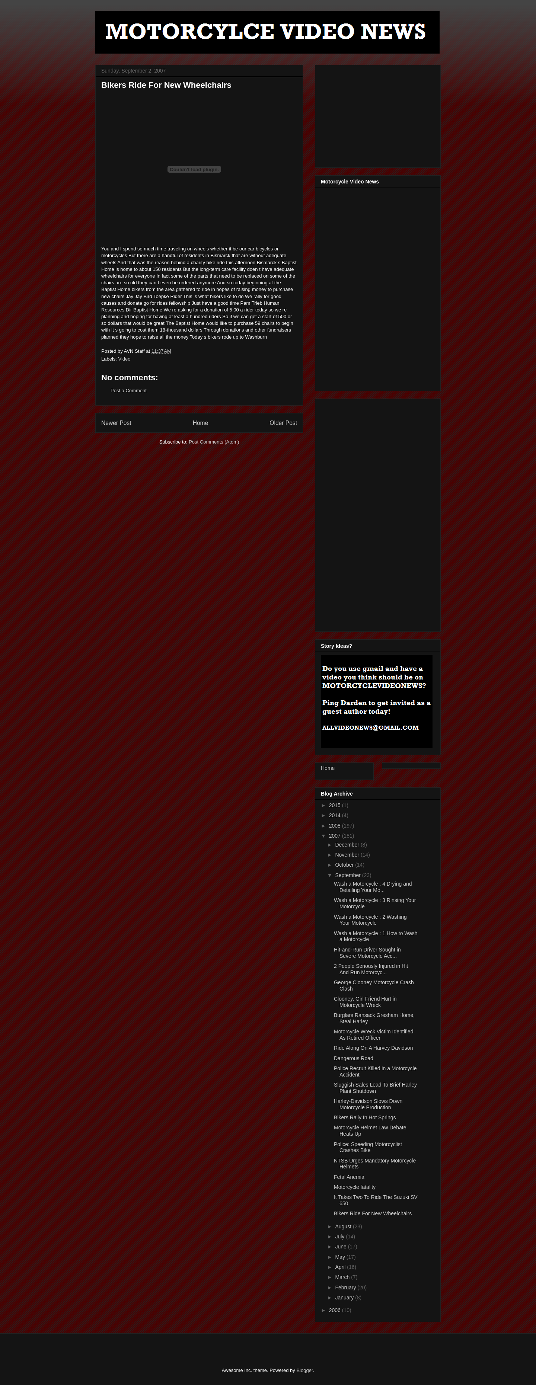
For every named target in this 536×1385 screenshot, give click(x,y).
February (346, 1287)
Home (200, 423)
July (340, 1237)
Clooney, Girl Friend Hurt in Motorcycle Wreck (365, 1002)
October (345, 865)
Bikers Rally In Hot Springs (365, 1117)
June (341, 1247)
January (345, 1298)
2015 (335, 805)
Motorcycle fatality (355, 1187)
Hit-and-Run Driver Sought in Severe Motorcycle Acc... (367, 953)
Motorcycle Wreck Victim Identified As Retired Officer (373, 1035)
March (343, 1277)
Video (124, 359)
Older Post (283, 423)
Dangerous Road (353, 1058)
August (343, 1226)
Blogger (304, 1370)
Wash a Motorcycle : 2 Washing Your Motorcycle (370, 920)
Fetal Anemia (349, 1177)
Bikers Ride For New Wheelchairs (373, 1213)
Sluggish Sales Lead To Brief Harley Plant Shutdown (375, 1088)
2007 (335, 836)
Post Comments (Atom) (214, 442)
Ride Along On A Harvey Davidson (373, 1048)
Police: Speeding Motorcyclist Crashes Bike (368, 1147)
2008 (335, 826)
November (347, 855)
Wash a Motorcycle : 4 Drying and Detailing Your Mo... (373, 887)
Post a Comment (129, 390)
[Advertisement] (377, 114)
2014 (335, 815)
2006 (335, 1310)
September (348, 875)
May (340, 1257)
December (347, 845)
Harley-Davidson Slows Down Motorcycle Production (368, 1104)
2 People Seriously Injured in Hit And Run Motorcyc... (371, 969)
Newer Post (116, 423)
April (341, 1267)
